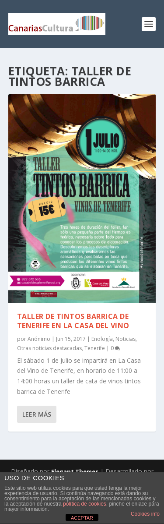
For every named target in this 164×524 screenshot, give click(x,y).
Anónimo (39, 339)
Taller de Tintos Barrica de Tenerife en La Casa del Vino (73, 321)
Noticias (125, 339)
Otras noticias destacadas (49, 348)
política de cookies (84, 504)
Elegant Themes (74, 471)
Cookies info (145, 514)
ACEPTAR (82, 517)
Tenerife (94, 348)
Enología (102, 339)
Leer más (36, 414)
